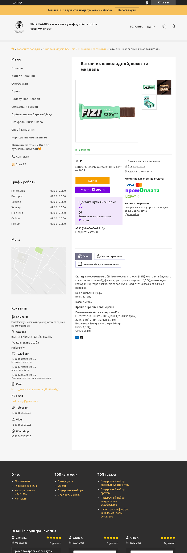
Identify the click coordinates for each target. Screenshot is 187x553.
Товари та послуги (28, 49)
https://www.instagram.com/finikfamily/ (34, 389)
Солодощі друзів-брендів (59, 49)
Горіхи (15, 91)
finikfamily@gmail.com (24, 401)
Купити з (92, 190)
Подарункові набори (25, 98)
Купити (92, 180)
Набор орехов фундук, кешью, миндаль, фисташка (115, 513)
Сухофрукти (19, 83)
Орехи (62, 485)
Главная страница (26, 485)
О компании (22, 481)
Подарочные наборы (71, 490)
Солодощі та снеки (24, 106)
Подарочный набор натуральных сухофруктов (113, 501)
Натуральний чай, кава (27, 122)
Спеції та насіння (23, 129)
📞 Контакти (20, 156)
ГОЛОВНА (136, 26)
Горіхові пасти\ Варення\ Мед (31, 114)
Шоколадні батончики (92, 49)
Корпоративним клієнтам (29, 137)
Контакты (21, 498)
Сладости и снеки (69, 494)
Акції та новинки (23, 76)
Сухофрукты (65, 481)
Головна (17, 68)
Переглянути (127, 10)
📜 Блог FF (18, 164)
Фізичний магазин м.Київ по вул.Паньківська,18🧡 (30, 146)
